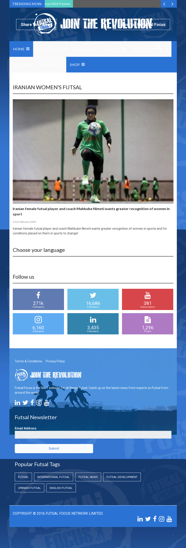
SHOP (75, 64)
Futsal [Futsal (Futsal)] (23, 477)
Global (20, 64)
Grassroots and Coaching (63, 49)
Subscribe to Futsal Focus (141, 24)
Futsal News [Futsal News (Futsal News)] (88, 477)
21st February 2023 (24, 221)
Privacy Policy (55, 361)
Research (48, 64)
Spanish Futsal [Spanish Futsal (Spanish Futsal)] (29, 488)
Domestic (111, 49)
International (147, 49)
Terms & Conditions (28, 361)
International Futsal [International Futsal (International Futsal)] (53, 477)
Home (18, 49)
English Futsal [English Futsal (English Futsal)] (61, 488)
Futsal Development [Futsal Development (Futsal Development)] (122, 477)
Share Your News (36, 24)
